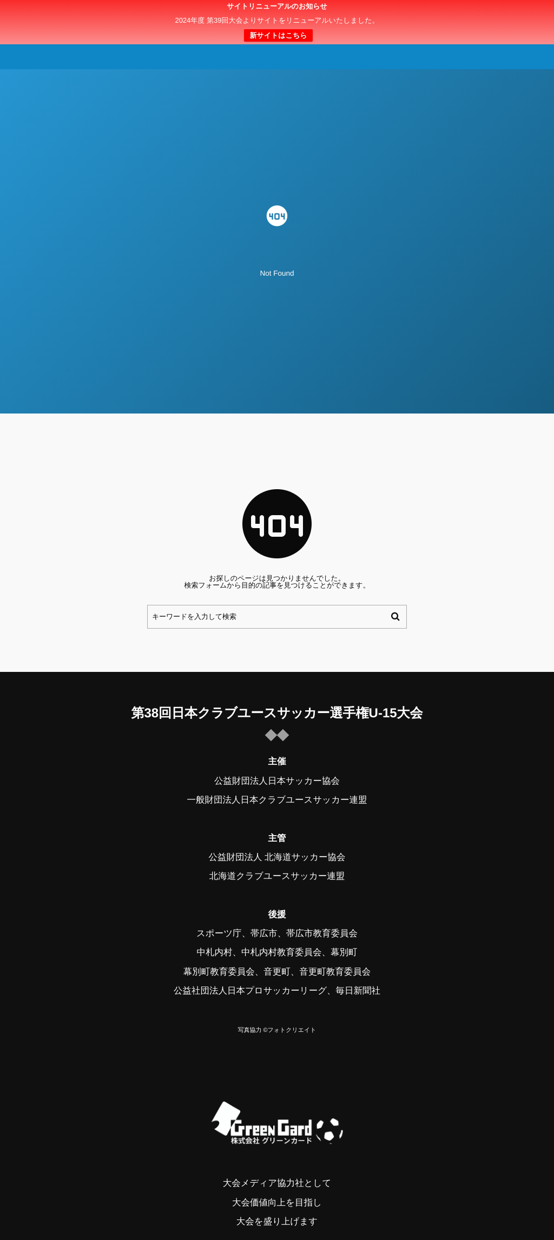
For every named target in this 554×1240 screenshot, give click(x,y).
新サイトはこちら (278, 35)
